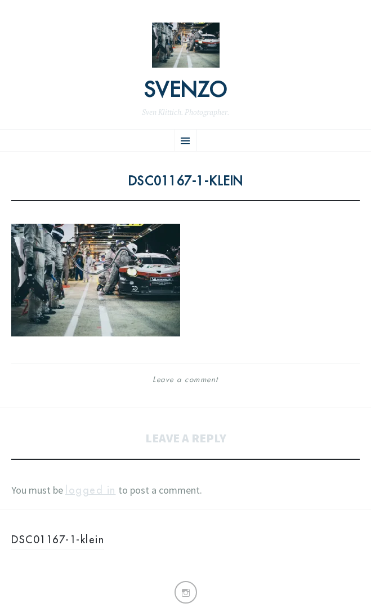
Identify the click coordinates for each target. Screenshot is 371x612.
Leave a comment (185, 379)
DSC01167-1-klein (57, 539)
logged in (90, 490)
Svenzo (185, 90)
